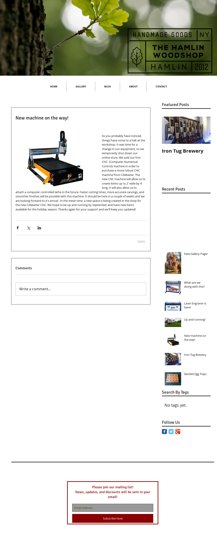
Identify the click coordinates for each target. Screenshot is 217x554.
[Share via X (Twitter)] (28, 228)
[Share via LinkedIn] (39, 228)
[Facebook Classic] (164, 431)
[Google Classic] (177, 431)
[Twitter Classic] (171, 431)
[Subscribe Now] (112, 518)
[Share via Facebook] (18, 228)
